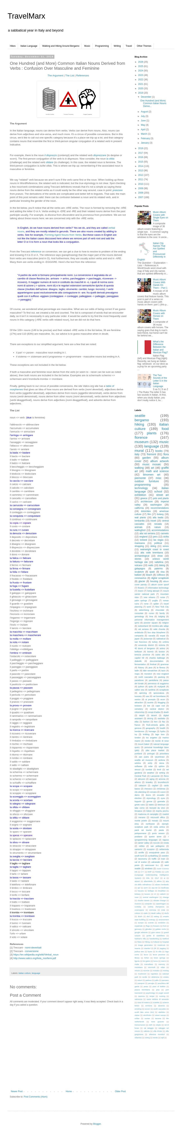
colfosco (161, 575)
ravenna (141, 996)
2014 (141, 166)
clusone (138, 904)
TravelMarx (26, 16)
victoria (162, 645)
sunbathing (153, 856)
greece (143, 498)
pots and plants (161, 498)
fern (156, 722)
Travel (129, 46)
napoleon (154, 974)
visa (163, 571)
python (141, 686)
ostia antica (159, 827)
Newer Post (17, 1091)
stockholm (147, 1015)
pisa (158, 990)
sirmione (148, 1006)
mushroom (142, 974)
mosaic (155, 820)
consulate (139, 613)
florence (141, 437)
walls (150, 565)
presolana (164, 753)
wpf (162, 1038)
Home (69, 1091)
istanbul (147, 948)
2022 (141, 79)
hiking (139, 424)
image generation (145, 945)
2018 (141, 148)
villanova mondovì (157, 1034)
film (149, 514)
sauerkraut (160, 757)
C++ (142, 872)
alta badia (158, 517)
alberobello (148, 881)
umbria (165, 642)
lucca (155, 961)
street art (162, 494)
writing (162, 773)
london (138, 737)
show (160, 556)
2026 (141, 62)
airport (137, 881)
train (163, 859)
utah (150, 1025)
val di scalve (141, 862)
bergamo (142, 420)
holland (156, 942)
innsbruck (161, 945)
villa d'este (157, 1031)
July (143, 116)
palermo (159, 568)
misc (158, 478)
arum (162, 699)
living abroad (153, 591)
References (82, 75)
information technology (158, 588)
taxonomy (142, 859)
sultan (137, 1018)
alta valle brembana (151, 552)
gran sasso (155, 932)
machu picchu (162, 811)
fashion (146, 722)
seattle (140, 416)
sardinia (151, 690)
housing (154, 581)
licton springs (159, 958)
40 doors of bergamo (145, 648)
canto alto (160, 654)
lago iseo (160, 734)
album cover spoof (160, 584)
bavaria (141, 891)
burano (147, 894)
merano (141, 817)
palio (156, 980)
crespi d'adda (154, 712)
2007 (141, 197)
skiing (153, 546)
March (144, 134)
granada (161, 801)
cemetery (139, 709)
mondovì (148, 674)
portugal (151, 753)
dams (137, 795)
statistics (161, 1012)
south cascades (159, 1009)
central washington (150, 897)
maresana (140, 543)
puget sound (163, 993)
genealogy (139, 616)
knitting (146, 734)
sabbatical (161, 639)
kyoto (150, 951)
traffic (154, 859)
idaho (151, 805)
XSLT (157, 878)
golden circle (160, 929)
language (36, 973)
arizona (162, 779)
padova (148, 980)
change (166, 897)
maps (137, 674)
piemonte (140, 478)
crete (163, 910)
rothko (141, 846)
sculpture (139, 571)
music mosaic (151, 464)
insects (137, 948)
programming (143, 484)
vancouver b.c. (152, 865)
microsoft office (158, 817)
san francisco (141, 642)
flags (148, 926)
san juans (144, 757)
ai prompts (150, 699)
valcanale (155, 862)
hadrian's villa (140, 939)
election (138, 798)
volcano (138, 565)
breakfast (162, 891)
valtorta (146, 1031)
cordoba (138, 907)
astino (162, 648)
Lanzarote (155, 776)
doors (148, 795)
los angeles (151, 737)
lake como (140, 808)
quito (151, 686)
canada (151, 635)
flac (163, 722)
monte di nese (162, 741)
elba (136, 722)
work (149, 607)
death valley (156, 913)
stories (138, 559)
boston (162, 651)
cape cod (160, 706)
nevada (158, 524)
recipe (151, 996)
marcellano (148, 964)
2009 (141, 188)
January (145, 142)
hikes (139, 942)
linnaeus (138, 811)
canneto (165, 533)
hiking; (147, 942)
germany (138, 929)
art (152, 467)
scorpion (151, 849)
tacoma (158, 1018)
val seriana (143, 629)
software (138, 766)
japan (137, 639)
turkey (155, 642)
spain (152, 571)
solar (150, 766)
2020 (141, 88)
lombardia (140, 520)
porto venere (158, 833)
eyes (163, 798)
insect (140, 591)
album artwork (159, 461)
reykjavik (161, 686)
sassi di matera (143, 1002)
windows (148, 868)
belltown (138, 651)
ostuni (139, 980)
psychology (150, 993)
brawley (149, 782)
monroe (146, 970)
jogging (163, 948)
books (158, 450)
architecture (147, 501)
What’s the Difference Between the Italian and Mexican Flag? (160, 347)
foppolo (138, 801)
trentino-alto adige (160, 626)
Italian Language (28, 46)
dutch (140, 916)
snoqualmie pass (157, 852)
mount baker (143, 744)
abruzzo (141, 779)
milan (163, 967)
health (162, 728)
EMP (150, 872)
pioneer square (151, 623)
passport (140, 983)
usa (147, 696)
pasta (161, 830)
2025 (141, 66)
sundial (149, 769)
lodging (161, 616)
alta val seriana (147, 533)
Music (87, 46)
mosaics (156, 970)
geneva (138, 728)
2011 (141, 179)
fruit (164, 926)
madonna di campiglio (148, 814)
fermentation (140, 664)
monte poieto (141, 820)
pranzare (117, 190)
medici (148, 741)
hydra (162, 731)
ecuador (160, 795)
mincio (137, 970)
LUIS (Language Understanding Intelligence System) (152, 875)
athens (138, 782)
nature (157, 527)
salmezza (138, 999)
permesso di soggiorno (158, 683)
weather (150, 773)
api (139, 888)
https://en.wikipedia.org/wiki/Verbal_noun (35, 954)
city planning (140, 792)
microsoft (151, 967)
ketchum (162, 805)
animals (138, 527)
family (162, 613)
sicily (150, 763)
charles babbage (157, 658)
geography (150, 728)
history (141, 667)
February (146, 138)
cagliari (155, 785)
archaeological (142, 556)
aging (151, 779)
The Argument (55, 75)
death (166, 712)
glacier (142, 581)
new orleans (149, 597)
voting (147, 1038)
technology (141, 488)
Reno (166, 776)
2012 (141, 175)
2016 (141, 157)
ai (164, 878)
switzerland (143, 626)
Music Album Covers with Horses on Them (159, 314)
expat (162, 635)
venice (137, 699)
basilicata (165, 888)
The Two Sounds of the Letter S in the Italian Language (160, 381)
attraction (139, 702)
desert (154, 715)
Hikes (13, 46)
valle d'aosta (159, 629)
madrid (165, 814)
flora (166, 454)
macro (163, 961)
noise (162, 597)
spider (156, 604)
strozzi (137, 769)
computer (148, 904)
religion (165, 623)
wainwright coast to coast (154, 549)
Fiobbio (158, 872)
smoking (138, 1009)
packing (161, 677)
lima (151, 616)
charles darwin (144, 900)
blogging (161, 702)
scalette (156, 1002)
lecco (146, 955)
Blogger (97, 1124)
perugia (151, 983)
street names (160, 1015)
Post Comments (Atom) (35, 1096)
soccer (147, 1009)
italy (137, 454)
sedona (161, 760)
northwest (150, 824)
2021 (141, 84)
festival (153, 664)
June (143, 120)
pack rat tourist (143, 830)
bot (148, 706)
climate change (159, 900)
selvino (138, 763)
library (137, 958)
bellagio (151, 891)
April (143, 129)
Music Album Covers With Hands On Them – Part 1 (160, 283)
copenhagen (161, 904)
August (145, 111)
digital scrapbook (160, 578)
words (155, 1038)
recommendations (160, 508)
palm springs (141, 600)
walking (139, 467)
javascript (148, 639)
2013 (141, 170)
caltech (163, 894)
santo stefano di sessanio (158, 999)
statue (137, 1015)
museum (142, 442)
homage (152, 731)
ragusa (165, 840)
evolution (161, 923)
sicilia (166, 536)
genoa (149, 801)
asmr (146, 888)
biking (162, 565)
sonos (166, 546)
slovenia (161, 1006)
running (162, 996)
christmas (161, 789)
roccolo (156, 843)
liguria (137, 961)
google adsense (141, 932)
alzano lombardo (162, 884)
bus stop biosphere (156, 632)
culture (137, 913)
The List (69, 75)
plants (151, 433)
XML (148, 878)
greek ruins (140, 805)
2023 (141, 75)
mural (139, 451)
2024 (141, 70)
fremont (151, 454)
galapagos (140, 568)
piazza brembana (142, 990)
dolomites (146, 511)
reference (36, 251)
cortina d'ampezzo (156, 907)
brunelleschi (163, 782)
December (146, 97)
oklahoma (155, 977)
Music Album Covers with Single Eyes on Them (160, 216)
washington (156, 504)
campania (139, 635)
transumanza (140, 1025)
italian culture (25, 973)
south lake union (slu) (144, 1012)
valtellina (159, 562)
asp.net (154, 888)
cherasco (148, 789)
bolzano (138, 706)
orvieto (166, 977)
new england (163, 674)
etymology (151, 798)
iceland (143, 540)
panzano (165, 980)
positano (138, 836)
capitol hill (139, 658)
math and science (157, 471)
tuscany (138, 696)
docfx (166, 913)
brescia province (142, 654)
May (143, 125)
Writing (117, 46)
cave (136, 897)
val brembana (159, 696)
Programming (102, 46)
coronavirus (140, 578)
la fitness (161, 667)
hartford (165, 939)
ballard (138, 575)
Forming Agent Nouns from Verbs (63, 234)
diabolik (138, 661)
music (164, 442)
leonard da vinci (157, 808)
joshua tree (139, 951)
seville (141, 852)
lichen (146, 958)
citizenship (139, 712)
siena (161, 763)
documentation (156, 661)
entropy (152, 920)
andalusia (139, 632)
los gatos (146, 961)
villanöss (138, 1038)
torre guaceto (157, 1022)
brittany (137, 894)
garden (146, 457)
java (150, 667)
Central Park (140, 776)
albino (159, 881)
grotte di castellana (156, 936)
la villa (158, 951)
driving (150, 718)
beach (149, 575)
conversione (31, 951)
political (158, 543)
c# (155, 894)
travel (153, 520)
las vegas (158, 540)
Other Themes (144, 46)
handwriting (154, 939)
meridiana (139, 967)
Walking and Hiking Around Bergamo (60, 46)
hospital (165, 942)
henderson (139, 731)
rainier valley (143, 843)
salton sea (139, 690)
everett (151, 923)
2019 (141, 93)
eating (156, 916)
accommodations (160, 530)
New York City (162, 607)
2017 (141, 153)
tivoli (159, 769)
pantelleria (153, 680)
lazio (163, 670)
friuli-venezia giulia (155, 725)
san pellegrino (157, 846)
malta (137, 964)
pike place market (155, 750)
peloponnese (140, 833)
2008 (141, 192)
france (137, 725)
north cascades (145, 677)
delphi (142, 715)
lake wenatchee (150, 670)
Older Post (120, 1091)
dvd (148, 916)
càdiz (146, 913)
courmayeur (139, 910)
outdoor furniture (147, 481)
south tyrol (139, 856)
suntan (147, 1018)
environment (164, 920)
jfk (155, 948)
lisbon (149, 811)
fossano (156, 926)
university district (146, 645)
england (143, 536)
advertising (144, 610)
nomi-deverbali (33, 947)
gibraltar (148, 929)
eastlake (161, 718)
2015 (141, 161)
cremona (152, 910)
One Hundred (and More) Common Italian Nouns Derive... (153, 103)
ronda (166, 843)
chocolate (159, 610)
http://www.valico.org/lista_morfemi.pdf (34, 958)
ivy (136, 734)
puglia (155, 600)
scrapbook (164, 690)
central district (157, 709)
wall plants (140, 517)
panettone (139, 680)
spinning (143, 693)
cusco (163, 792)
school (158, 491)
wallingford (140, 530)
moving (166, 970)
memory (161, 964)
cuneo (151, 613)
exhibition (140, 494)
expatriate (139, 926)
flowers (141, 588)
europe (141, 923)
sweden (165, 856)
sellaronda (164, 849)
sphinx (162, 766)
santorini (138, 849)
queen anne (155, 836)
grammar (165, 664)
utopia (158, 1025)
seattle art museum (144, 760)
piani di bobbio (159, 986)
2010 (141, 184)
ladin (137, 670)
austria (150, 702)
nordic (144, 977)
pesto (146, 986)
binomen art (151, 474)
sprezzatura (158, 693)
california (139, 508)
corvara (153, 792)
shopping (139, 546)
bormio (150, 651)
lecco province (159, 955)
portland (138, 753)
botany (160, 514)
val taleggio (149, 1028)
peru (155, 536)
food (165, 429)
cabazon (142, 785)
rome (146, 604)
